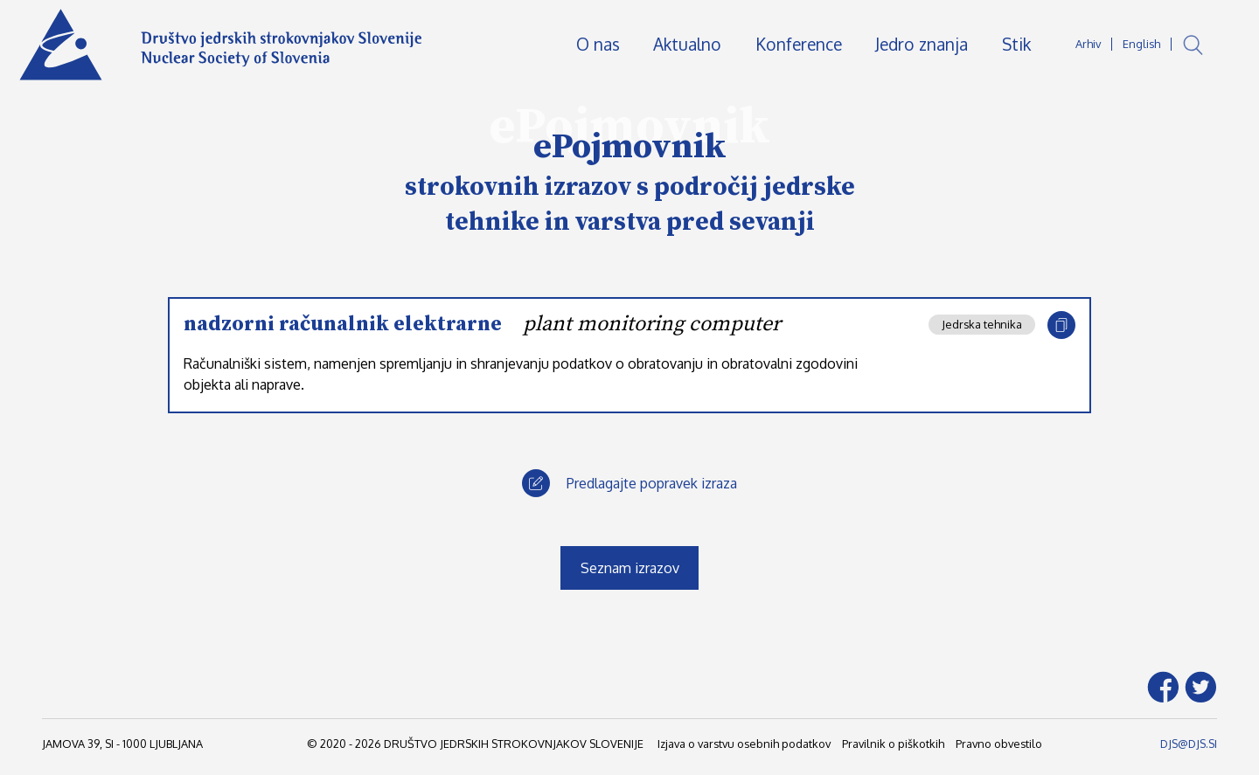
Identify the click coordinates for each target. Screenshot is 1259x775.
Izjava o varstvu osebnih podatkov (744, 744)
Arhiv (1088, 44)
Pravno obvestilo (999, 744)
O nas (598, 44)
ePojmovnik (630, 147)
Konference (798, 44)
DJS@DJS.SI (1188, 744)
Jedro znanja (921, 44)
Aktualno (687, 44)
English (1141, 44)
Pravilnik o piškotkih (893, 744)
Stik (1016, 44)
